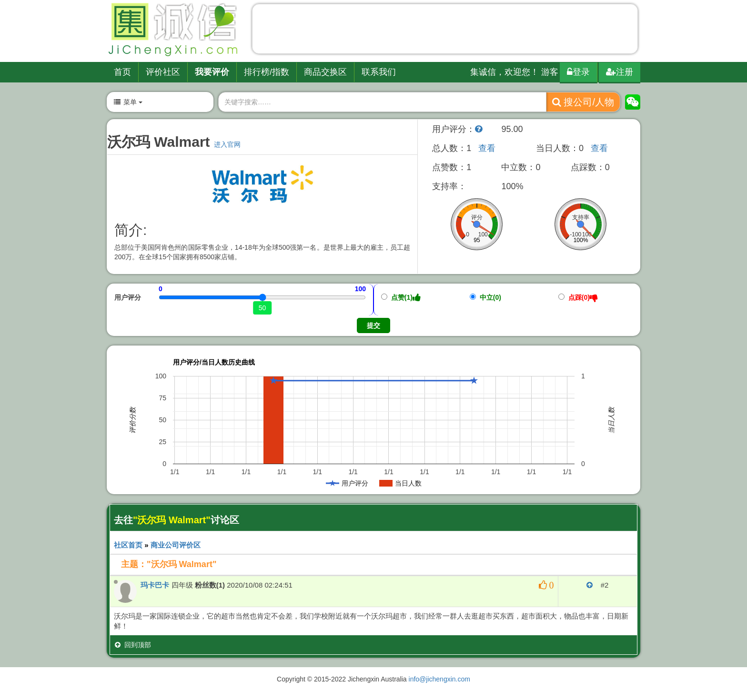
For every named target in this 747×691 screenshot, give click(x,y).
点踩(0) (578, 297)
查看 (486, 148)
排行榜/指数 (266, 72)
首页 (122, 72)
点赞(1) (401, 297)
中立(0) (485, 297)
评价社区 (163, 72)
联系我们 (379, 72)
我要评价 (212, 72)
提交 (373, 325)
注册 (619, 72)
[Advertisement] (445, 31)
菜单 (127, 102)
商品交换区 (325, 72)
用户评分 (127, 297)
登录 (578, 72)
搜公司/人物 (583, 102)
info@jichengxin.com (439, 679)
